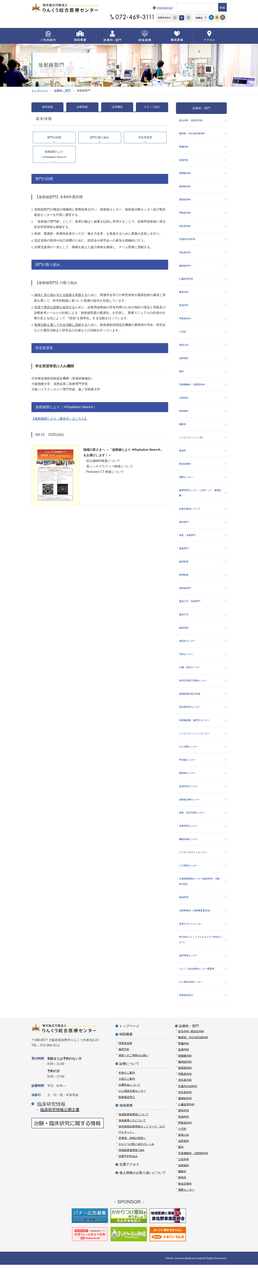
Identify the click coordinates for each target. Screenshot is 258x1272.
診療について (129, 1071)
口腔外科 (183, 400)
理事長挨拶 (125, 1050)
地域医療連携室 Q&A (131, 1157)
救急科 (182, 453)
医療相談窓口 (186, 1002)
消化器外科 (185, 253)
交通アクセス (129, 1172)
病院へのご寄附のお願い (134, 1062)
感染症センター (187, 645)
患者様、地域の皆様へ (132, 1145)
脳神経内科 (185, 186)
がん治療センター (188, 751)
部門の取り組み (99, 137)
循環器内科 (185, 200)
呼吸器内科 (185, 213)
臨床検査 (183, 565)
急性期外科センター (189, 711)
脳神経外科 (185, 267)
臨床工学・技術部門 (189, 605)
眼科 (181, 373)
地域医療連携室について (134, 1121)
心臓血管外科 (186, 280)
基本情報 (47, 106)
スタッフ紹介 (152, 106)
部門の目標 (54, 137)
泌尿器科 (183, 360)
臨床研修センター (188, 962)
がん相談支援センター (191, 989)
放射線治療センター (189, 805)
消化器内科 (185, 226)
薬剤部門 (183, 525)
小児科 (182, 333)
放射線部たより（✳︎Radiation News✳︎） (54, 154)
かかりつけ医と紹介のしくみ (136, 1151)
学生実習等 (145, 137)
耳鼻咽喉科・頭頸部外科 (192, 386)
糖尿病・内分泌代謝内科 (192, 133)
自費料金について (129, 1092)
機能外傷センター (188, 845)
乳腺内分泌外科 (187, 240)
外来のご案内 (127, 1079)
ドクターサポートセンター (193, 858)
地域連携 (126, 1112)
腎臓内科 (183, 147)
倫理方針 (124, 1056)
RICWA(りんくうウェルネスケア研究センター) (201, 946)
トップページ (39, 90)
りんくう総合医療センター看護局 (196, 975)
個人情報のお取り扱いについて (142, 1180)
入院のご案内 (127, 1086)
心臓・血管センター (189, 671)
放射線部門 (185, 591)
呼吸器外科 (185, 320)
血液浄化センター (188, 791)
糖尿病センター (187, 778)
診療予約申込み (128, 1163)
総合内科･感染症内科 (191, 1038)
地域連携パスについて (132, 1127)
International (164, 7)
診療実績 (82, 106)
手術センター (186, 658)
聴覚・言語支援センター (192, 818)
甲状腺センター (187, 765)
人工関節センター (188, 871)
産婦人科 (183, 346)
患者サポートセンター (191, 930)
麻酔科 (182, 426)
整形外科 (183, 293)
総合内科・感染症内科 (191, 120)
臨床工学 (183, 618)
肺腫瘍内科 (185, 173)
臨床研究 (183, 903)
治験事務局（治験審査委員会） (195, 917)
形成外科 (183, 306)
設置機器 (117, 106)
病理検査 (183, 578)
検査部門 (183, 552)
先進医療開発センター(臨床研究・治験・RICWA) (200, 888)
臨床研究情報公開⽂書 (59, 1117)
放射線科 (183, 413)
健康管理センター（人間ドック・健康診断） (200, 496)
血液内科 (183, 160)
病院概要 (126, 1041)
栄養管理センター (188, 831)
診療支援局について (189, 512)
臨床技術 (183, 632)
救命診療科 (185, 466)
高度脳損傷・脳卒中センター (194, 725)
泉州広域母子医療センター (193, 685)
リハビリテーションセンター (194, 738)
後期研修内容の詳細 (189, 698)
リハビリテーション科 (191, 440)
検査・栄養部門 (187, 538)
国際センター (186, 480)
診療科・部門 (62, 90)
